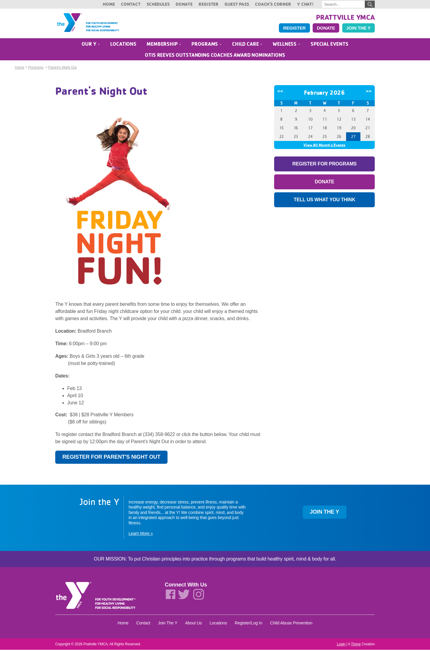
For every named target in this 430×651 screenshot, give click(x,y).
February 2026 (324, 93)
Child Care (247, 45)
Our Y (91, 45)
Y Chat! (305, 4)
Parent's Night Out (62, 69)
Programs (206, 45)
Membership (164, 45)
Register (209, 4)
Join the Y (358, 28)
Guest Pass (237, 4)
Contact (131, 4)
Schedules (158, 4)
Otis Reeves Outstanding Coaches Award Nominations (215, 56)
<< (280, 92)
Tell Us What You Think (324, 200)
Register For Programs (324, 165)
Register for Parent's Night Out (111, 458)
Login (341, 645)
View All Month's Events (324, 146)
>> (369, 92)
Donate (184, 4)
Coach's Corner (273, 4)
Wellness (286, 45)
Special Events (329, 45)
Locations (123, 45)
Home (109, 4)
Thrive (355, 645)
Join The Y (167, 624)
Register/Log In (248, 624)
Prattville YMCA (345, 17)
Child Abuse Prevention (291, 624)
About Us (193, 624)
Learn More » (140, 534)
